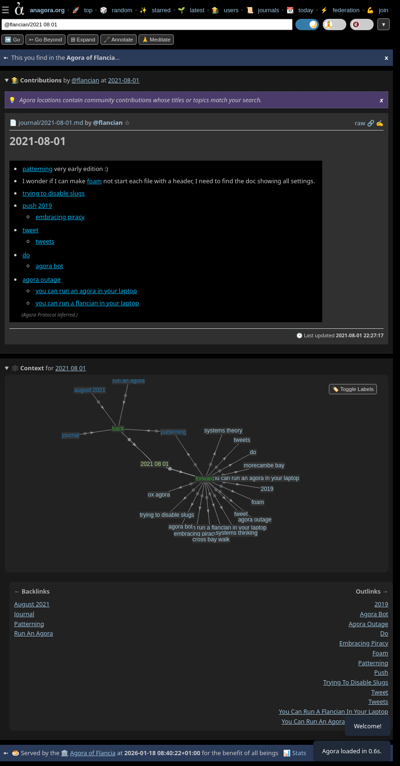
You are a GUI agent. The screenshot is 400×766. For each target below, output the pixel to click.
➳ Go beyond (45, 39)
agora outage (42, 279)
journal (24, 614)
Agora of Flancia (92, 753)
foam (94, 181)
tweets (45, 241)
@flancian (85, 80)
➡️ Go (12, 39)
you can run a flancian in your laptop (87, 303)
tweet (31, 230)
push (30, 205)
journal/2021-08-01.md (50, 122)
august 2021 (31, 604)
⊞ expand (83, 39)
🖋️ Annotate (118, 39)
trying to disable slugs (54, 193)
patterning (38, 168)
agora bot (50, 265)
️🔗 (371, 123)
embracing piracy (60, 216)
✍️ (380, 123)
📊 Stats (294, 753)
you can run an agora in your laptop (86, 290)
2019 (45, 205)
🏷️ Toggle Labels (353, 389)
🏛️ (64, 753)
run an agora (33, 633)
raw (360, 123)
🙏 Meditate (156, 39)
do (26, 255)
